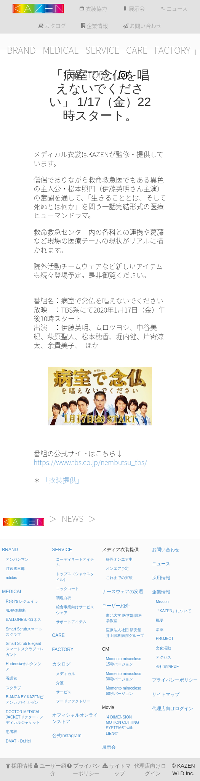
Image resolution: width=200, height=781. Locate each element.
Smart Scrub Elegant (25, 649)
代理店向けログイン (172, 708)
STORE (91, 74)
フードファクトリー (73, 701)
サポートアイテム (71, 622)
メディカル (65, 674)
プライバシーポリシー (175, 680)
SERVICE (102, 50)
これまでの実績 (119, 578)
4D (16, 610)
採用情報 (161, 578)
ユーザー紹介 (116, 605)
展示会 (133, 8)
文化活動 (163, 648)
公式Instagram (67, 735)
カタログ (52, 26)
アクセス (163, 657)
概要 (159, 620)
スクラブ (13, 688)
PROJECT (165, 639)
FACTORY (172, 50)
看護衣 (11, 678)
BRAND (21, 50)
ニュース (173, 8)
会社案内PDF (167, 666)
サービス (63, 692)
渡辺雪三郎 (15, 568)
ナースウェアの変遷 (122, 591)
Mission (162, 602)
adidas (11, 578)
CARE (136, 50)
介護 (60, 683)
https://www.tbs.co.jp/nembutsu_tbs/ (90, 462)
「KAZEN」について (173, 611)
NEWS (72, 519)
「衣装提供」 (62, 480)
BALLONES (23, 619)
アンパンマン (17, 559)
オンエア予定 (117, 568)
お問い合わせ (142, 26)
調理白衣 (63, 598)
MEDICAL (60, 50)
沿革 (159, 629)
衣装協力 (93, 8)
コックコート (67, 589)
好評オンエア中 (119, 559)
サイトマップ (165, 694)
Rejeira (22, 601)
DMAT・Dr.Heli (19, 741)
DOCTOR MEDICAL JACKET (24, 717)
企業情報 (94, 26)
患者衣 (11, 732)
